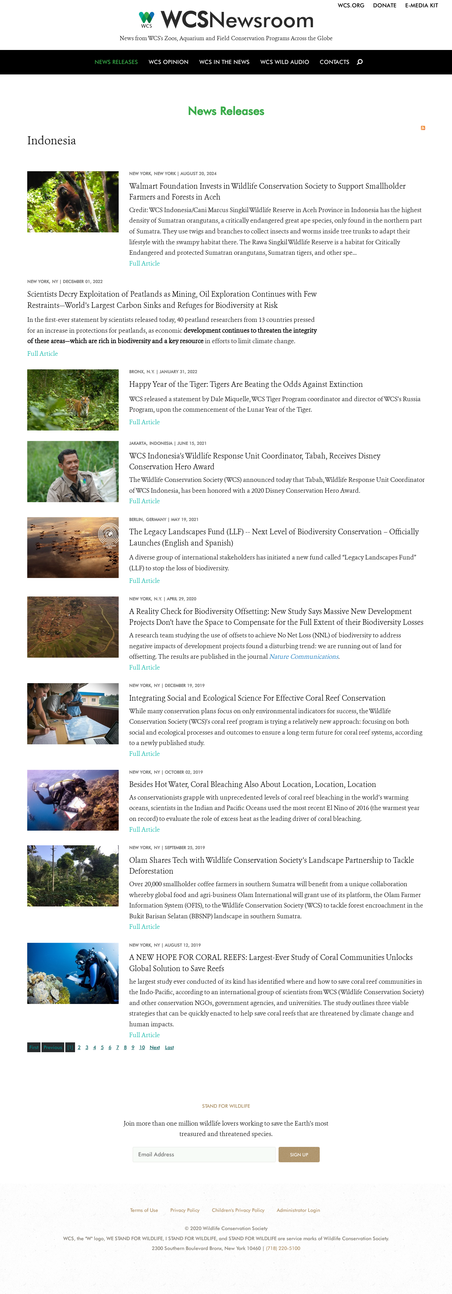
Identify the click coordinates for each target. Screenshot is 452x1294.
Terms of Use (144, 1210)
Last (169, 1047)
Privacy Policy (185, 1210)
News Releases (118, 63)
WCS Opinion (170, 63)
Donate (385, 5)
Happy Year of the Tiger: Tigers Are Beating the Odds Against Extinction (246, 384)
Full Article (144, 263)
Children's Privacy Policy (238, 1210)
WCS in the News (225, 63)
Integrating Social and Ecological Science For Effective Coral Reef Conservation (257, 698)
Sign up (299, 1154)
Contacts (333, 63)
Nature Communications (303, 656)
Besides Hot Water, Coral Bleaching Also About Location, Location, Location (252, 784)
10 (142, 1047)
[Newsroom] (226, 21)
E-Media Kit (421, 5)
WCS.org (351, 5)
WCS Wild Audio (284, 63)
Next (155, 1047)
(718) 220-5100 (283, 1248)
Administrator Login (298, 1210)
